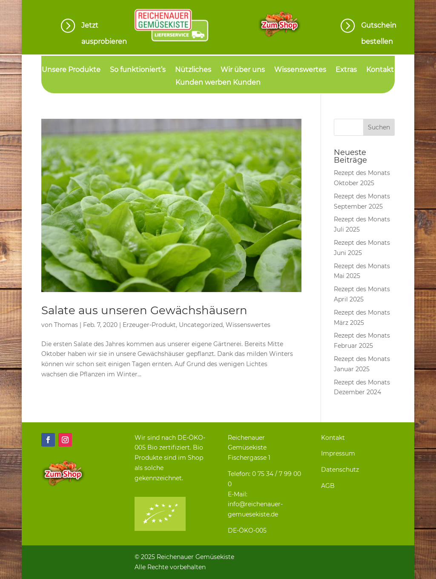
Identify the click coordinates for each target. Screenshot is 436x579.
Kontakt (380, 70)
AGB (328, 486)
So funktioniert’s (138, 70)
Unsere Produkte (71, 70)
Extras (346, 70)
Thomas (66, 325)
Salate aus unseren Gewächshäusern (144, 310)
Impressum (338, 453)
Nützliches (193, 70)
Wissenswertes (300, 70)
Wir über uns (243, 70)
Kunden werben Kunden (218, 83)
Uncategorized (201, 325)
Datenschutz (340, 469)
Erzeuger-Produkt (149, 325)
